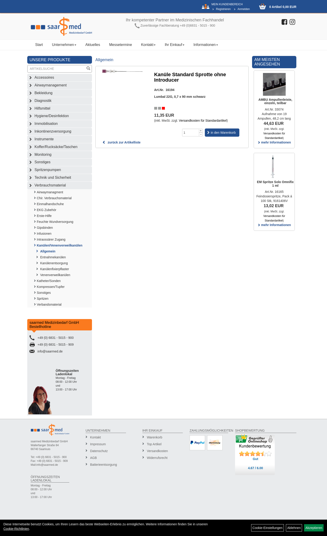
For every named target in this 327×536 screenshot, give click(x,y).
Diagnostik (43, 101)
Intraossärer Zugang (51, 239)
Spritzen (42, 298)
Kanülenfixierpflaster (54, 269)
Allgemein (47, 251)
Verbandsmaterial (49, 304)
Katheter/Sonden (49, 281)
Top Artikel (154, 444)
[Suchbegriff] (56, 68)
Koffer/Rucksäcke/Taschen (56, 147)
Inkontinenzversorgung (53, 131)
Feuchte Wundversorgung (55, 222)
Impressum (98, 444)
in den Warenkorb (223, 132)
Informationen (205, 45)
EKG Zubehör (46, 210)
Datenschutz (99, 451)
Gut (255, 459)
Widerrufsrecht (157, 458)
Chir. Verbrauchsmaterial (54, 198)
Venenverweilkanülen (55, 275)
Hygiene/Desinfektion (52, 116)
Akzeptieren (313, 528)
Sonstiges (42, 162)
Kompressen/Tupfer (50, 287)
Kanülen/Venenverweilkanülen (59, 245)
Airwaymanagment (50, 192)
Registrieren (223, 9)
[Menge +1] (201, 131)
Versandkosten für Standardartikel (203, 120)
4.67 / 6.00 (255, 468)
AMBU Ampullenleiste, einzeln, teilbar (275, 101)
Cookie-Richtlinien (16, 529)
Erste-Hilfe (44, 216)
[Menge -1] (201, 134)
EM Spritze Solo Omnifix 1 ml (275, 183)
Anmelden (244, 9)
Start (39, 45)
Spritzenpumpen (48, 170)
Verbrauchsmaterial (50, 185)
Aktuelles (92, 45)
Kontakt (148, 45)
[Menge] (190, 132)
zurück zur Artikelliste (121, 142)
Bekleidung (43, 93)
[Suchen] (88, 68)
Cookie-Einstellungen (267, 528)
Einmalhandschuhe (50, 204)
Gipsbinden (45, 227)
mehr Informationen (274, 142)
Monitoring (43, 154)
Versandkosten (157, 451)
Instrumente (44, 139)
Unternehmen (64, 45)
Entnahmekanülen (53, 257)
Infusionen (44, 233)
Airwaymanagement (51, 85)
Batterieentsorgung (103, 464)
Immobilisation (46, 124)
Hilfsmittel (42, 108)
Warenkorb (154, 437)
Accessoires (44, 77)
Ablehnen (294, 528)
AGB (93, 458)
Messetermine (120, 45)
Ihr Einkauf (174, 45)
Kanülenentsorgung (54, 263)
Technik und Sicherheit (53, 177)
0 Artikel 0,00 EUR (282, 7)
